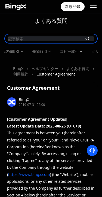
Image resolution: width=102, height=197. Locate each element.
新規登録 (72, 6)
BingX (18, 60)
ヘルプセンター (45, 60)
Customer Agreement (32, 66)
